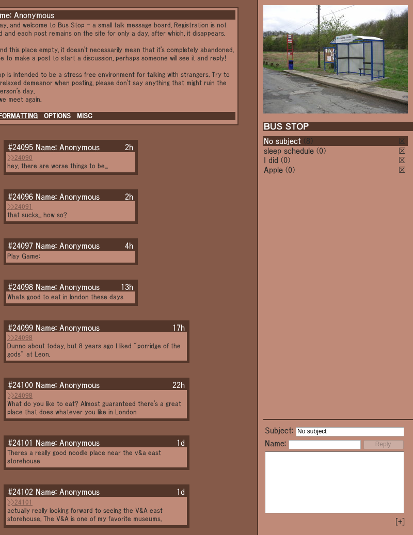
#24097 (20, 245)
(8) (308, 141)
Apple (273, 170)
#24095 (20, 147)
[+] (400, 521)
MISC (84, 115)
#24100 (20, 385)
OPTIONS (57, 115)
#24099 (20, 327)
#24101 (20, 443)
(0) (321, 151)
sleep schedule (289, 151)
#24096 (20, 196)
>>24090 (20, 157)
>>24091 (20, 206)
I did (271, 160)
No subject (284, 141)
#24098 (20, 287)
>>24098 (20, 337)
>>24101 (20, 502)
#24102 (20, 492)
